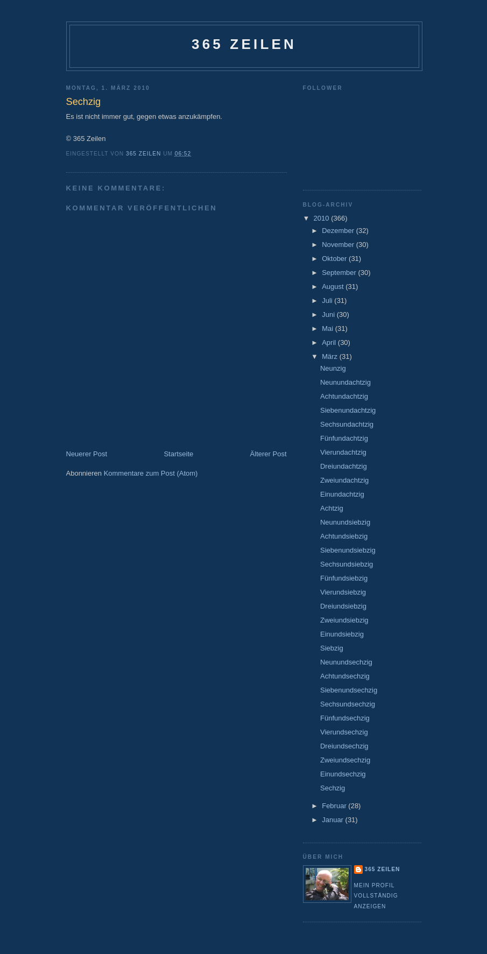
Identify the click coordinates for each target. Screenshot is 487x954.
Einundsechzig (343, 774)
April (330, 342)
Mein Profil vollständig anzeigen (376, 895)
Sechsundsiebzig (346, 564)
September (340, 272)
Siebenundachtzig (348, 410)
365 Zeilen (244, 44)
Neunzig (333, 368)
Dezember (339, 231)
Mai (328, 328)
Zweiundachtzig (344, 480)
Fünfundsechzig (345, 718)
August (333, 286)
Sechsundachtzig (346, 424)
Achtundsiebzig (344, 536)
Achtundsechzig (345, 676)
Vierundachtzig (343, 452)
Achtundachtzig (344, 396)
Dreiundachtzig (343, 466)
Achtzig (331, 508)
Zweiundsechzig (345, 760)
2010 (322, 218)
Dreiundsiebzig (343, 606)
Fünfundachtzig (344, 438)
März (331, 356)
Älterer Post (268, 454)
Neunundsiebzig (345, 522)
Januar (333, 820)
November (339, 245)
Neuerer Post (87, 454)
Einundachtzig (342, 494)
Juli (328, 300)
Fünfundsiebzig (344, 578)
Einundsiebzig (342, 634)
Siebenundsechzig (348, 690)
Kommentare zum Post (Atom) (151, 473)
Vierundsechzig (344, 732)
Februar (335, 806)
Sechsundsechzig (347, 704)
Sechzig (332, 788)
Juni (329, 314)
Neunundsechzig (346, 662)
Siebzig (331, 648)
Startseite (178, 454)
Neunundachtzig (345, 382)
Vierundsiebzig (343, 592)
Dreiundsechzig (344, 746)
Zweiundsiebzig (344, 620)
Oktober (335, 259)
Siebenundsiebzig (348, 550)
